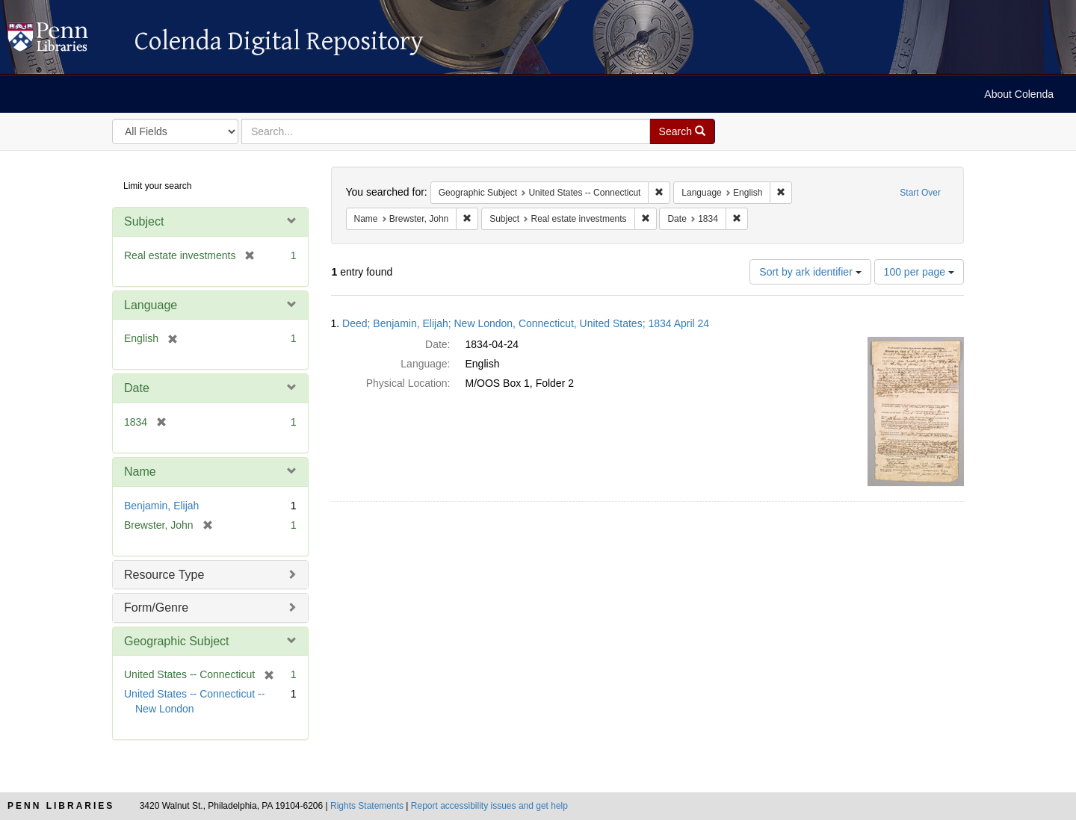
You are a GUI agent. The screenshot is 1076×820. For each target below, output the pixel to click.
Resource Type (164, 574)
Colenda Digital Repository (63, 41)
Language (150, 305)
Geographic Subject (176, 641)
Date (136, 388)
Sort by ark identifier (810, 272)
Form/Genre (156, 607)
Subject (144, 221)
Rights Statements (367, 806)
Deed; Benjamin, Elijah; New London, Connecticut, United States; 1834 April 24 (525, 323)
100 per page (919, 272)
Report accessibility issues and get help (489, 806)
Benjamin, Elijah (161, 506)
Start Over (920, 192)
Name (140, 471)
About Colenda (1019, 94)
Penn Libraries (60, 806)
